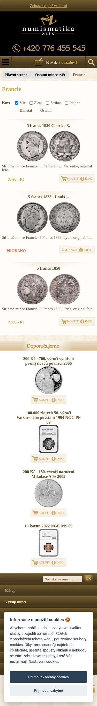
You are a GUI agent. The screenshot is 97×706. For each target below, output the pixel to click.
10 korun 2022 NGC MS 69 (48, 526)
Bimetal (23, 110)
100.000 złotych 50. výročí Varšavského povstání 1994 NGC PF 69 (48, 417)
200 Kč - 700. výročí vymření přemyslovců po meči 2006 (48, 360)
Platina (72, 103)
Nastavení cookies (44, 662)
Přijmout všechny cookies (48, 677)
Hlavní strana (16, 75)
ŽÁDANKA (69, 250)
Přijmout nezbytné (48, 690)
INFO (88, 178)
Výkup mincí (15, 602)
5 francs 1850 (48, 268)
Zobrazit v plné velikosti (48, 6)
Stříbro (53, 103)
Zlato (35, 103)
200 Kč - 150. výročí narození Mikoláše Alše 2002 (48, 474)
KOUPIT (73, 178)
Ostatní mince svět (50, 75)
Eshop (10, 590)
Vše (20, 103)
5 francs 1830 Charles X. (48, 125)
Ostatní (43, 110)
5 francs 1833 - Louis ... (48, 197)
